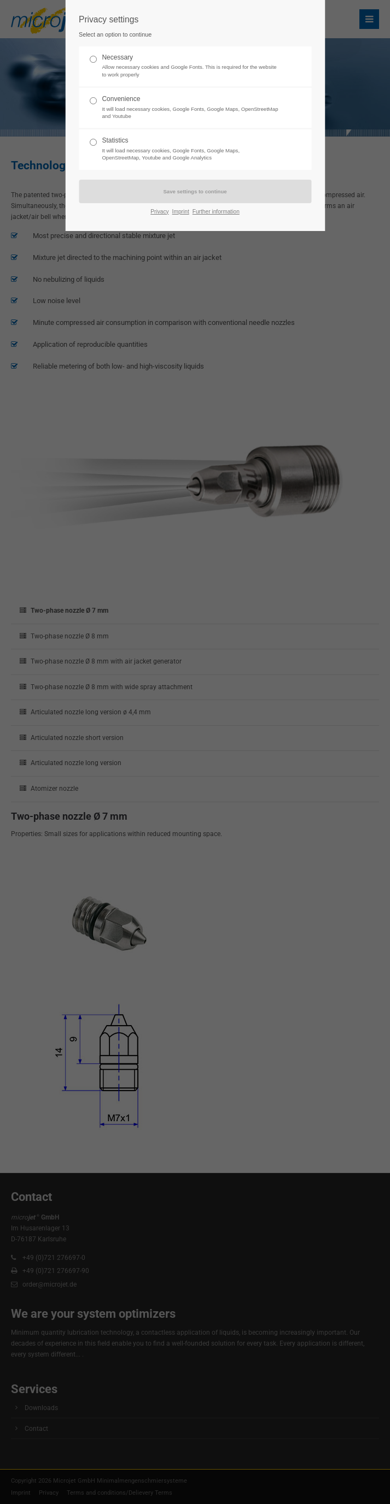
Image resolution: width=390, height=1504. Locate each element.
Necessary (190, 66)
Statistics (190, 149)
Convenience (190, 107)
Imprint (180, 212)
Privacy (159, 212)
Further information (216, 212)
